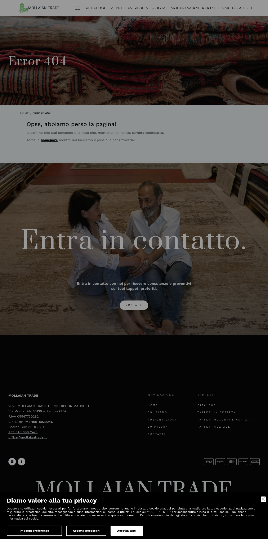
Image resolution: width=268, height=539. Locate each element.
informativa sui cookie (22, 518)
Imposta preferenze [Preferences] (34, 530)
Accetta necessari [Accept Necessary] (86, 530)
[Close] (263, 499)
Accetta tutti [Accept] (126, 530)
